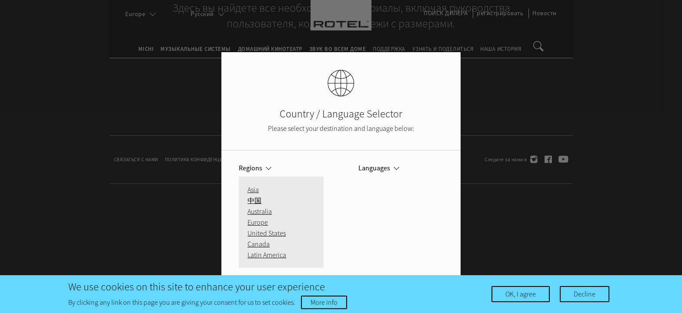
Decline (584, 294)
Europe (257, 222)
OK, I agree (520, 294)
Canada (258, 244)
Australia (259, 211)
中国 (254, 200)
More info (324, 302)
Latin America (266, 254)
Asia (253, 189)
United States (266, 233)
